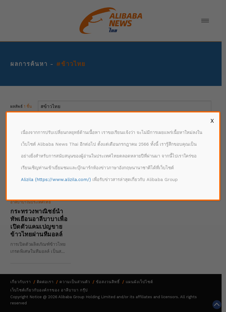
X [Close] (212, 120)
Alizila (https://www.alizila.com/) (56, 179)
